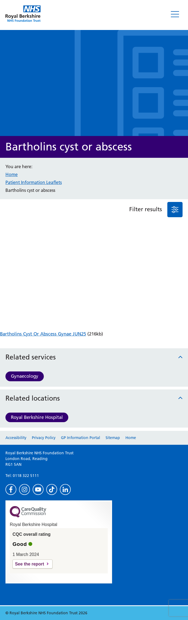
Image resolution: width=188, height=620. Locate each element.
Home (11, 174)
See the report (29, 564)
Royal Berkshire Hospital (37, 417)
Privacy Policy (44, 437)
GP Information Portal (80, 437)
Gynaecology (24, 376)
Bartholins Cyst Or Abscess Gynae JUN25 (43, 334)
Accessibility (15, 437)
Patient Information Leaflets (33, 182)
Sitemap (113, 437)
